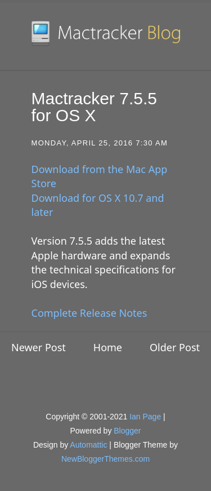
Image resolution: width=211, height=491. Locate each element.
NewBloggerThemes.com (105, 458)
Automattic (88, 444)
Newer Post (38, 347)
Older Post (175, 347)
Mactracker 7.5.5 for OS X (94, 107)
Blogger (127, 430)
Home (107, 347)
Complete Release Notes (89, 313)
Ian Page (145, 416)
